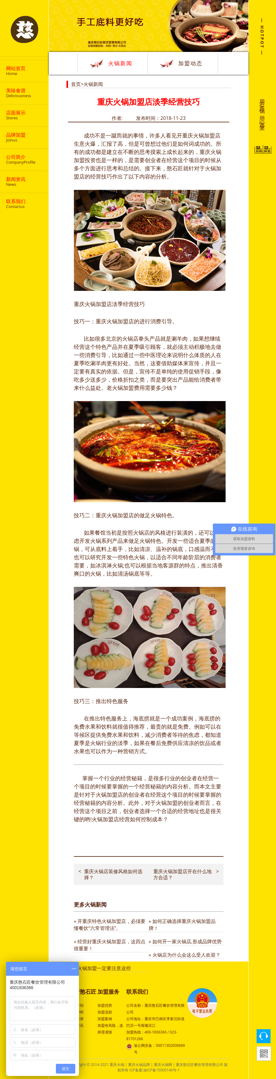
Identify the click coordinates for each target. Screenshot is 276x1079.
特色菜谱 (76, 1018)
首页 (76, 84)
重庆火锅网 (163, 1064)
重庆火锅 (117, 1064)
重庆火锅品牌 (139, 1064)
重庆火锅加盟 (198, 135)
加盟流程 (104, 1012)
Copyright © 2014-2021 (90, 1064)
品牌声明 (76, 1012)
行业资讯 (76, 1025)
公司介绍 (76, 1005)
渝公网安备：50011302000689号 (155, 1048)
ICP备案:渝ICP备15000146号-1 (155, 1070)
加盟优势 (104, 1005)
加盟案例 (104, 1018)
